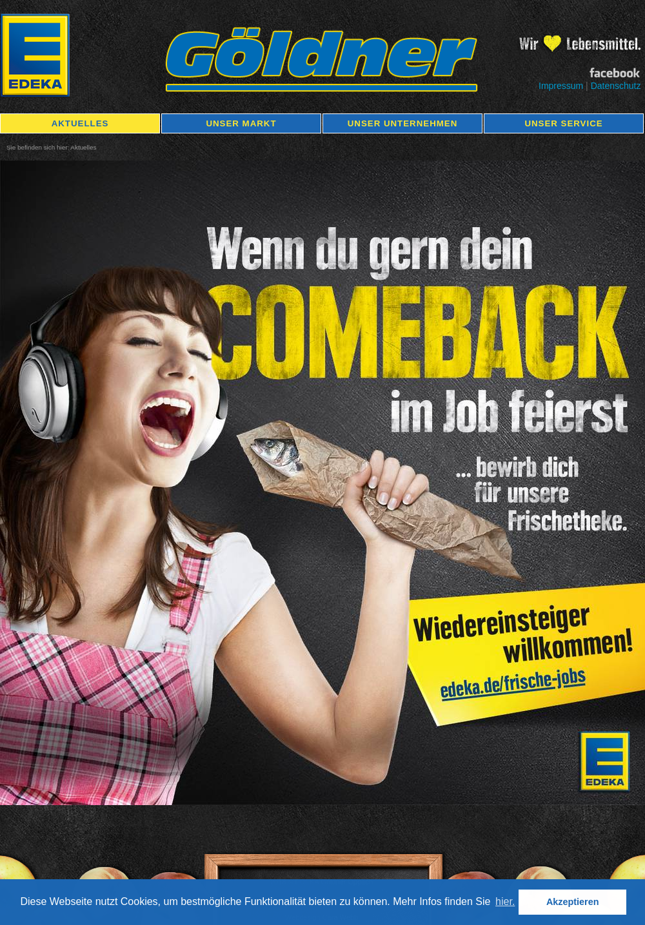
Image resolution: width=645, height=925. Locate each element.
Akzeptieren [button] (572, 902)
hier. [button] (505, 901)
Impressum (561, 86)
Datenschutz (616, 86)
